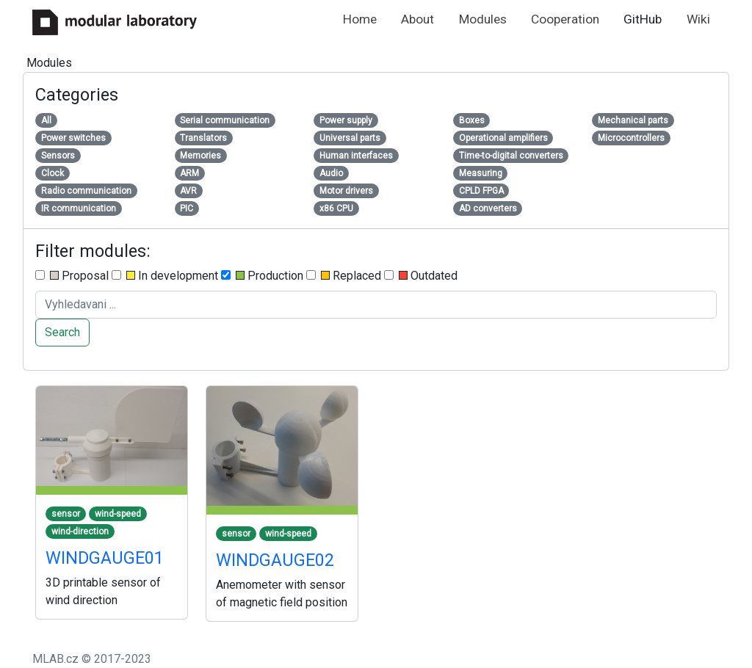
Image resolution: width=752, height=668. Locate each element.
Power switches (73, 138)
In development (165, 276)
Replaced (343, 276)
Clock (52, 173)
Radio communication (86, 191)
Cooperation (565, 19)
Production (262, 276)
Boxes (472, 120)
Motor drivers (346, 191)
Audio (331, 173)
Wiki (698, 19)
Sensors (58, 155)
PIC (186, 208)
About (417, 19)
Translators (203, 138)
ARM (189, 173)
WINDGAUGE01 (105, 558)
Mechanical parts (633, 120)
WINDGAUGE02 (275, 560)
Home (360, 19)
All (46, 120)
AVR (188, 191)
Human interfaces (356, 155)
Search (62, 332)
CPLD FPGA (481, 191)
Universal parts (349, 138)
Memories (200, 155)
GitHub (642, 19)
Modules (483, 19)
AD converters (488, 208)
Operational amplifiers (503, 138)
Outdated (421, 276)
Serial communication (225, 120)
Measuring (480, 173)
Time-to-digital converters (511, 155)
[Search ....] (376, 305)
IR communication (78, 208)
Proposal (72, 276)
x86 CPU (336, 208)
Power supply (345, 120)
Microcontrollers (631, 138)
